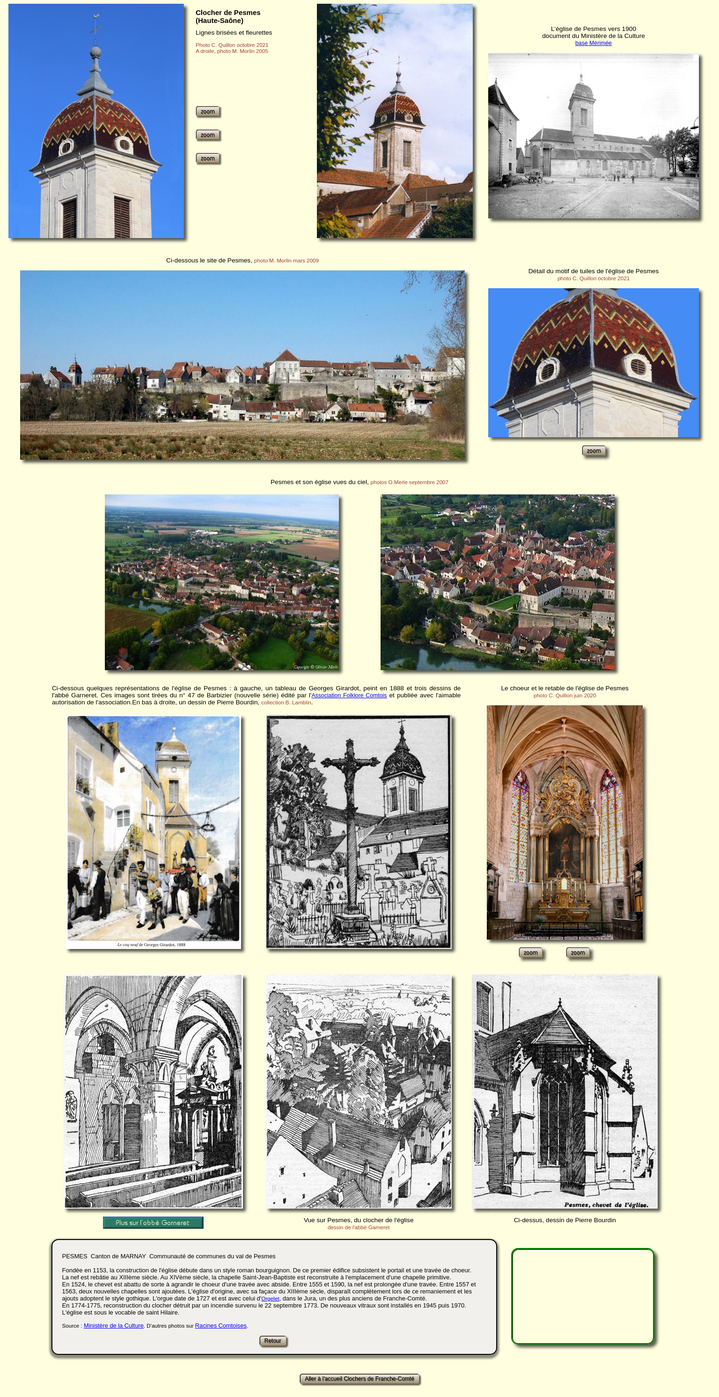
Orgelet (270, 1298)
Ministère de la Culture (114, 1325)
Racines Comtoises (221, 1325)
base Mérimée (593, 43)
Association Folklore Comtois (349, 695)
